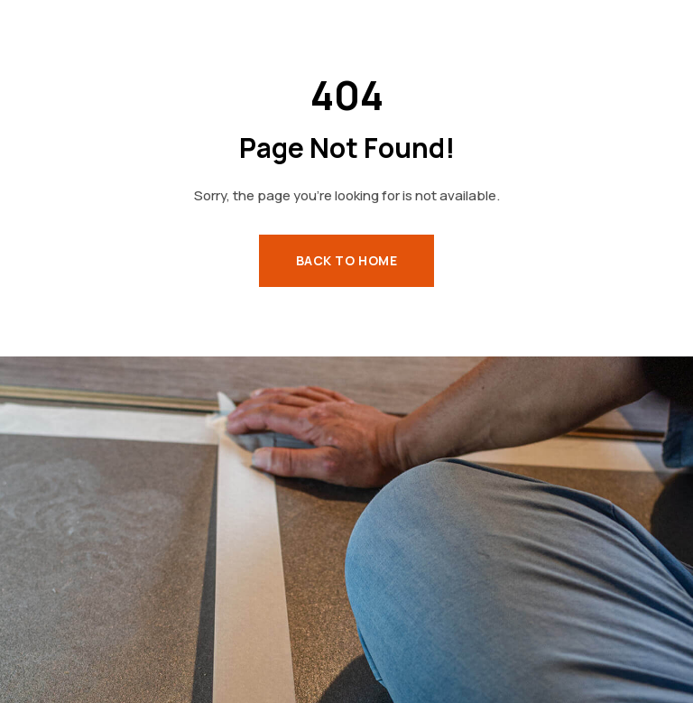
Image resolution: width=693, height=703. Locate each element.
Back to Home (347, 260)
